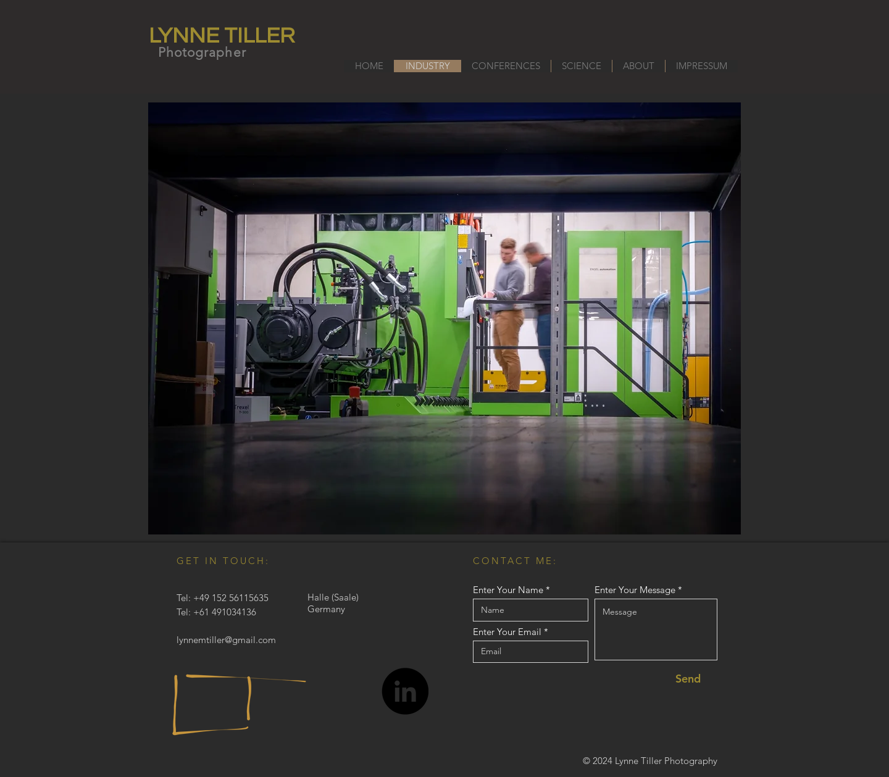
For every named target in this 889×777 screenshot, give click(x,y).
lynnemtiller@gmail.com (226, 640)
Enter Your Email (507, 631)
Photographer (202, 52)
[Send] (688, 678)
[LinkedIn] (405, 691)
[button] (444, 318)
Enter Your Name (508, 589)
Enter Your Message (635, 589)
